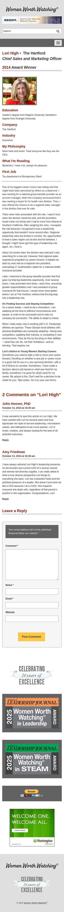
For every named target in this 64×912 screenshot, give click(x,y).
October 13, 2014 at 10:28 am (18, 456)
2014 (6, 67)
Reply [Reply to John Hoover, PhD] (5, 440)
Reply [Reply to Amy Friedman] (5, 499)
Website (10, 612)
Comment (12, 546)
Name (10, 585)
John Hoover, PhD (16, 404)
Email (9, 598)
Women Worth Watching (35, 903)
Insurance (7, 140)
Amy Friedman (13, 452)
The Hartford (34, 53)
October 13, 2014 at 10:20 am (18, 408)
